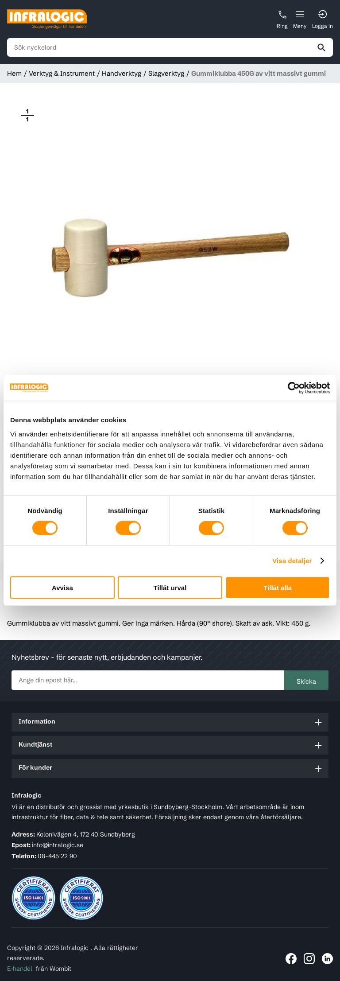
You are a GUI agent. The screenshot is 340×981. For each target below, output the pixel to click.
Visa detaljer (292, 560)
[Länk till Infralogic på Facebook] (291, 958)
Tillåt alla (277, 587)
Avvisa (62, 587)
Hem (14, 73)
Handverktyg (121, 73)
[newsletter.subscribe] (148, 680)
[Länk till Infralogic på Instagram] (309, 958)
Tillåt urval (170, 587)
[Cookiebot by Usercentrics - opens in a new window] (291, 388)
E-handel (19, 969)
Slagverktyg (166, 73)
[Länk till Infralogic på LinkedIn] (327, 958)
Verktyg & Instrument (62, 73)
